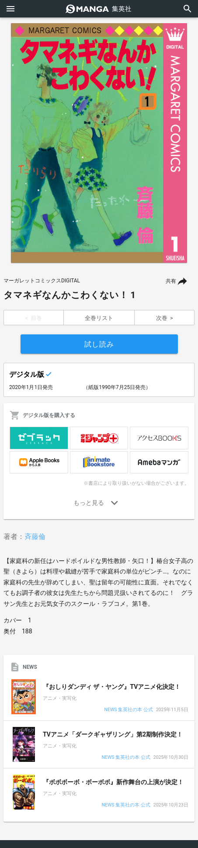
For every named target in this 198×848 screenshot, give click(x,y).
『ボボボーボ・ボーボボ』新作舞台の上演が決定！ (113, 781)
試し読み (99, 344)
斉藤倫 (34, 536)
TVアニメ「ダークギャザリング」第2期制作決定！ (113, 734)
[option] (99, 143)
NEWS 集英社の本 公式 (128, 710)
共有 (171, 281)
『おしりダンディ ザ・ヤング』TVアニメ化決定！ (112, 686)
